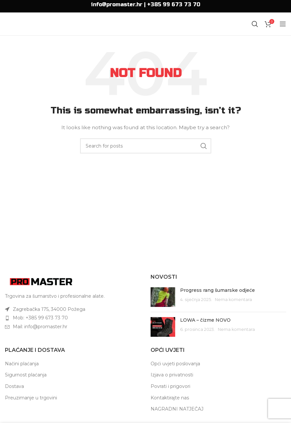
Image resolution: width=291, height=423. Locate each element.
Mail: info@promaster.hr (40, 327)
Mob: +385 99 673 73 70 (40, 318)
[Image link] (41, 281)
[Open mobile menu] (282, 23)
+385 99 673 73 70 (173, 4)
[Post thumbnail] (163, 297)
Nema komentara (233, 299)
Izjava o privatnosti (172, 375)
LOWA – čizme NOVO (205, 320)
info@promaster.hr (116, 4)
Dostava (14, 386)
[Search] (254, 23)
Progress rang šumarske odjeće (217, 290)
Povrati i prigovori (170, 386)
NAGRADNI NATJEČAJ (177, 409)
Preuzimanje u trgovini (31, 398)
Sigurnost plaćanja (26, 375)
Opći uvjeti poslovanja (175, 364)
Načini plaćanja (22, 364)
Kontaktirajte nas (170, 398)
